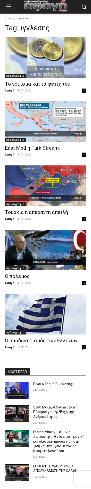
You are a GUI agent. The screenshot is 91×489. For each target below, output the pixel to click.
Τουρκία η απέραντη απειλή (36, 212)
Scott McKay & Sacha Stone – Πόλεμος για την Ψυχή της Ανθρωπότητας (56, 412)
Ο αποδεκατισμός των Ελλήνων (41, 340)
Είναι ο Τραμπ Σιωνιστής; (53, 384)
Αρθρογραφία (15, 75)
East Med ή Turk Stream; (32, 148)
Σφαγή (9, 90)
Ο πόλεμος (17, 276)
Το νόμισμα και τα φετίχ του (37, 84)
